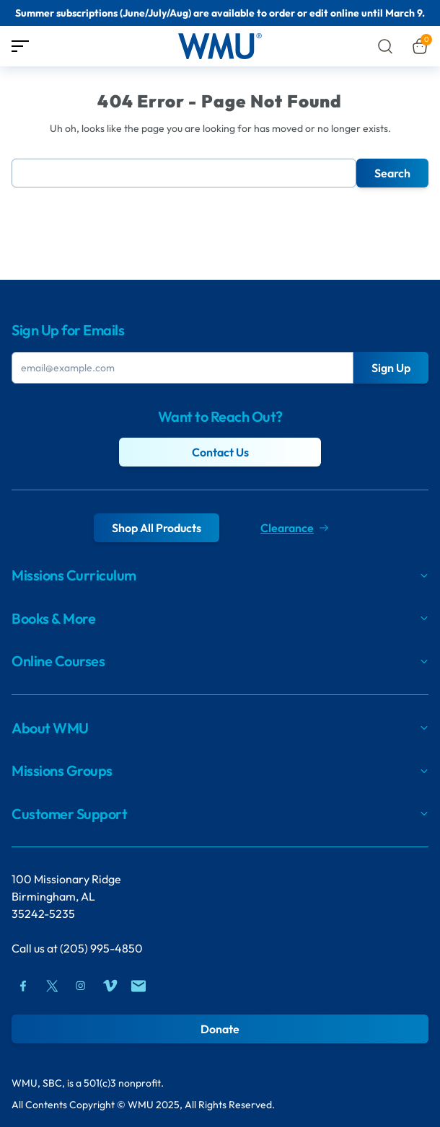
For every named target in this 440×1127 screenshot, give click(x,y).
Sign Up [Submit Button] (390, 368)
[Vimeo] (109, 985)
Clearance (294, 528)
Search (392, 173)
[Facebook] (23, 985)
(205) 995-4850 (101, 948)
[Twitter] (51, 985)
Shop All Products (156, 528)
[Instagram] (80, 985)
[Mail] (138, 985)
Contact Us (220, 452)
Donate (220, 1029)
